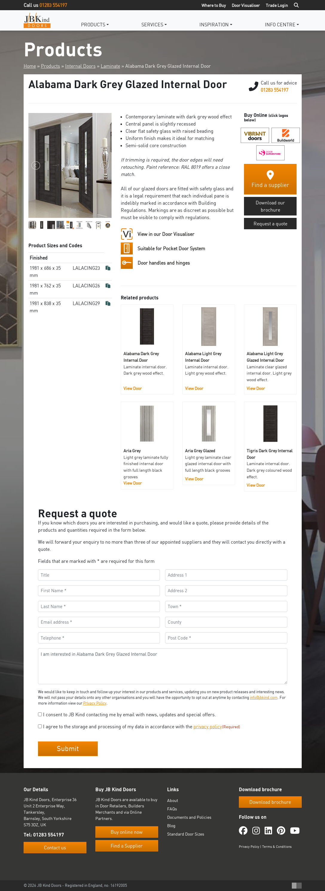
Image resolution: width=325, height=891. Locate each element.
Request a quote (270, 224)
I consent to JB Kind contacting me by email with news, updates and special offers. (129, 714)
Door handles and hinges (164, 263)
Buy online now (127, 832)
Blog (171, 825)
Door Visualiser (246, 5)
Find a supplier (270, 179)
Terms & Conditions (277, 847)
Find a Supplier (127, 846)
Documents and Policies (189, 817)
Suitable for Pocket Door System (171, 248)
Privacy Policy (94, 703)
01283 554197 (53, 5)
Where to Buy (214, 5)
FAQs (172, 808)
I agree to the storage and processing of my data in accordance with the (141, 726)
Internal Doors (80, 66)
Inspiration (214, 25)
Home (30, 66)
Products (93, 25)
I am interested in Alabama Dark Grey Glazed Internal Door (162, 666)
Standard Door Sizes (185, 833)
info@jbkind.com (263, 697)
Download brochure (270, 802)
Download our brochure (270, 206)
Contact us (55, 848)
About (172, 800)
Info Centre (280, 25)
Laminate (110, 66)
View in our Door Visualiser (166, 234)
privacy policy (207, 726)
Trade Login (277, 5)
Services (152, 25)
